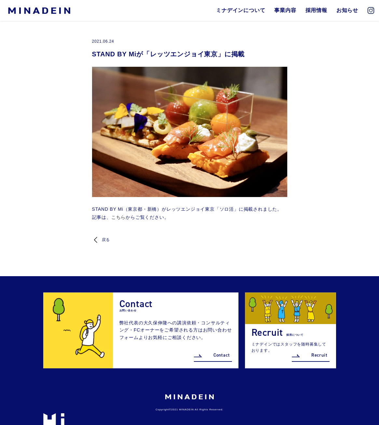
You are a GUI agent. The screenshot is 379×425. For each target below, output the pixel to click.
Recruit (319, 355)
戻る (106, 239)
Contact (221, 355)
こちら (118, 217)
